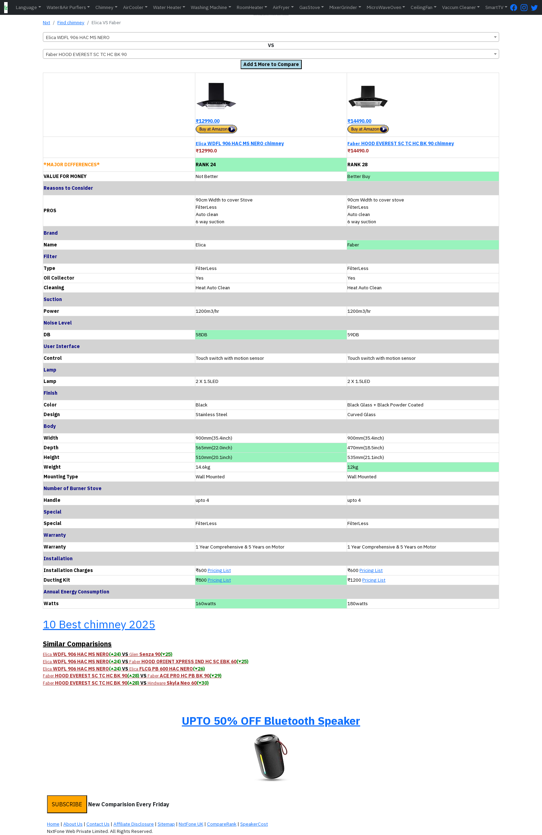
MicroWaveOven (384, 7)
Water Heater (167, 7)
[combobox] (271, 37)
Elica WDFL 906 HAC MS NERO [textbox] (78, 37)
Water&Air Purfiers (66, 7)
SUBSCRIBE (67, 804)
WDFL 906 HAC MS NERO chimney (240, 143)
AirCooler (133, 7)
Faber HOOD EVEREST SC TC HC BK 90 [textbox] (86, 54)
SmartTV (494, 7)
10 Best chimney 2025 (99, 624)
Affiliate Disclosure (133, 824)
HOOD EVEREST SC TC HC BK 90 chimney (400, 143)
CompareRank (221, 824)
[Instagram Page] (526, 7)
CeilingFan (421, 7)
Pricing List (219, 570)
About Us (73, 824)
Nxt (46, 22)
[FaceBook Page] (515, 7)
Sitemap (166, 824)
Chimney (104, 7)
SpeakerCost (254, 824)
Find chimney (70, 22)
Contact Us (98, 824)
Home (53, 824)
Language (26, 7)
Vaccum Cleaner (459, 7)
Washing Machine (209, 7)
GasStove (309, 7)
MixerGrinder (343, 7)
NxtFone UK (191, 824)
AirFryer (281, 7)
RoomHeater (250, 7)
